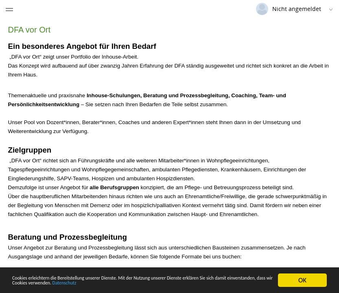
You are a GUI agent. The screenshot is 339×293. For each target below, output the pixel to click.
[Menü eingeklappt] (9, 9)
